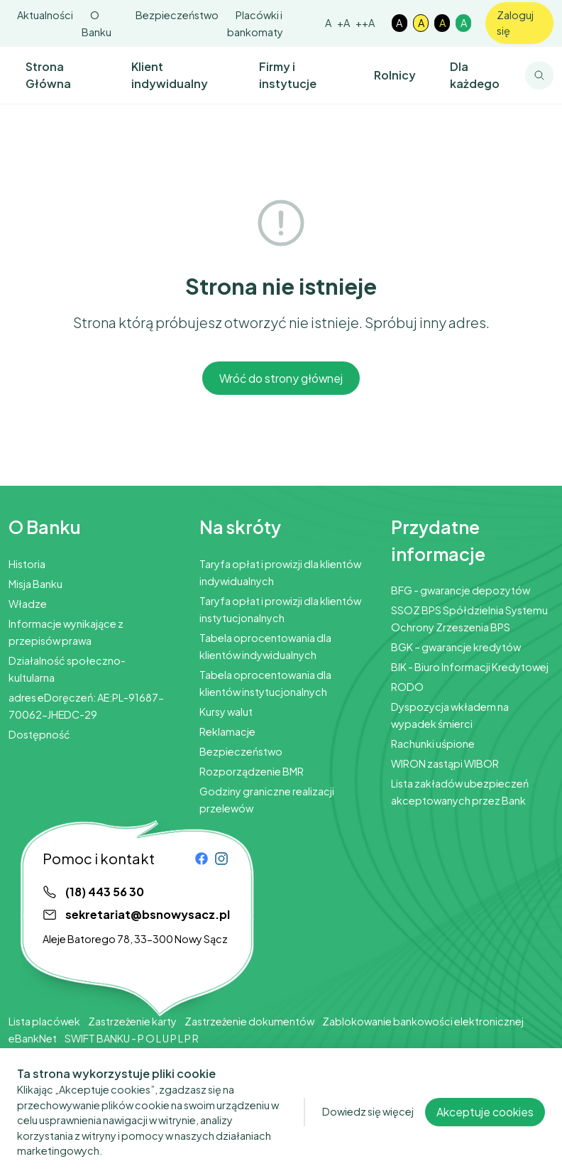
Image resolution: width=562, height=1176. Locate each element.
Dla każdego (475, 75)
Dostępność (39, 734)
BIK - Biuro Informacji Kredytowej (470, 666)
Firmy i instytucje (287, 75)
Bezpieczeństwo (177, 15)
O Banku (96, 23)
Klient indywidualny (169, 75)
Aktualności (45, 15)
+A (343, 22)
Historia (27, 563)
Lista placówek (44, 1021)
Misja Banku (35, 583)
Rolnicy (395, 74)
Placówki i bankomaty (255, 23)
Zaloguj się (515, 23)
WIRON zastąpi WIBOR (445, 763)
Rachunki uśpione (433, 743)
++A (365, 22)
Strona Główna (48, 75)
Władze (28, 603)
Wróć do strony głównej (281, 378)
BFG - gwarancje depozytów (460, 590)
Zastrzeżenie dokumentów (249, 1021)
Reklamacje (227, 731)
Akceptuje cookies (485, 1126)
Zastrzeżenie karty (132, 1021)
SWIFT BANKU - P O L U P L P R (132, 1038)
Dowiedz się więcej (368, 1126)
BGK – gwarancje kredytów (456, 647)
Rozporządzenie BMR (251, 771)
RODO (407, 686)
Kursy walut (226, 711)
